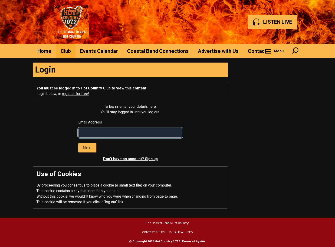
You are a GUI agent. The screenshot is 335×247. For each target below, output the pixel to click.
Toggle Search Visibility (295, 51)
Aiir (202, 241)
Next (87, 147)
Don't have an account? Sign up (130, 159)
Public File (176, 232)
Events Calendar (99, 51)
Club (66, 51)
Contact (257, 51)
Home (44, 51)
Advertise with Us (218, 51)
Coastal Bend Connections (158, 51)
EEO (190, 232)
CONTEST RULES (153, 232)
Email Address (90, 122)
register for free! (75, 94)
